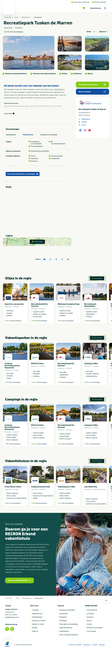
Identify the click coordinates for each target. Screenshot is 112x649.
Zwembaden (63, 613)
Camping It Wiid (91, 363)
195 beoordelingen (14, 382)
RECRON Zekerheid (99, 2)
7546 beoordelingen (15, 321)
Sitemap (102, 645)
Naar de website (92, 92)
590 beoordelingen (67, 503)
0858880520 (85, 119)
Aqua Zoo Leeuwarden (14, 304)
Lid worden (90, 613)
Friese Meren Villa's (13, 487)
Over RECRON (92, 610)
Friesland (16, 306)
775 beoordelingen (94, 382)
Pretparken (63, 617)
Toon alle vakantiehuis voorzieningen (22, 174)
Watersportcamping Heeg (68, 304)
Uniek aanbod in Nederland (80, 2)
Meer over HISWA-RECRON (19, 580)
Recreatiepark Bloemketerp (90, 305)
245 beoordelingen (41, 321)
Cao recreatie (91, 631)
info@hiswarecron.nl (12, 617)
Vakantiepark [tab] (11, 135)
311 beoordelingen (14, 503)
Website (84, 122)
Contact (89, 624)
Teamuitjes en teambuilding (68, 624)
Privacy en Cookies (75, 645)
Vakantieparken (37, 617)
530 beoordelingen (16, 32)
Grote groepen (37, 17)
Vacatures (90, 617)
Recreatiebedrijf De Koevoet (39, 305)
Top (106, 600)
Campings (35, 610)
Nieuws (89, 620)
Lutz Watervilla (90, 487)
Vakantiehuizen (99, 8)
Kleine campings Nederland (68, 635)
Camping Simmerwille (40, 487)
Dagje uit (35, 631)
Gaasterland (103, 489)
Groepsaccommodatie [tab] (48, 135)
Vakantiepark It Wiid (66, 487)
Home (16, 17)
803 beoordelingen (94, 321)
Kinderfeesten (64, 631)
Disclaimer (86, 645)
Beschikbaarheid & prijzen (92, 85)
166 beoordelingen (41, 503)
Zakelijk (34, 628)
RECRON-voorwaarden (95, 628)
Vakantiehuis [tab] (28, 135)
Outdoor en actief (38, 624)
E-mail (83, 125)
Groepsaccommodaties (67, 610)
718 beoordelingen (41, 382)
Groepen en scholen (39, 620)
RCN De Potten (37, 363)
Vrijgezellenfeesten (65, 628)
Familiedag (63, 620)
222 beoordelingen (67, 321)
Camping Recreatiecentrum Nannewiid (12, 365)
